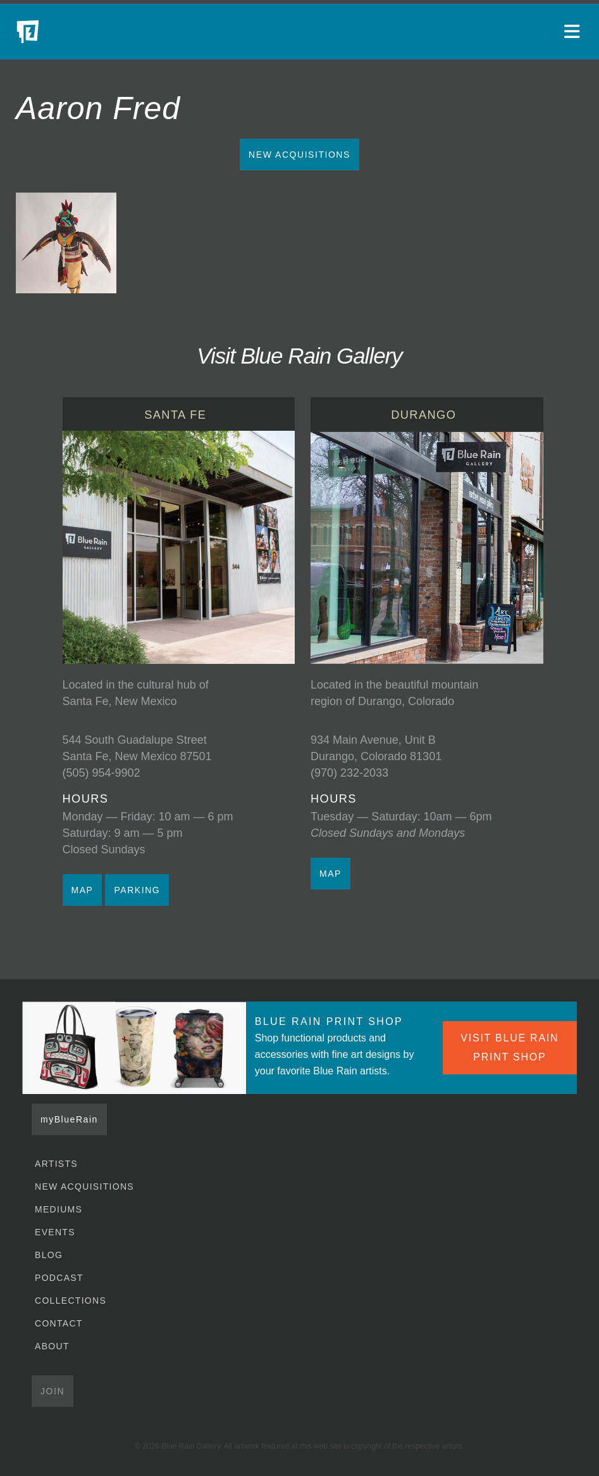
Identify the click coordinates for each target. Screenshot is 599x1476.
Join (52, 1391)
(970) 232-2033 (349, 773)
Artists (56, 1164)
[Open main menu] (573, 32)
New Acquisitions (299, 155)
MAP (82, 890)
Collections (70, 1300)
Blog (49, 1255)
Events (55, 1232)
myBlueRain (69, 1119)
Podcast (59, 1278)
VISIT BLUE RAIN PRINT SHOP (509, 1047)
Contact (59, 1323)
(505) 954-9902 (101, 773)
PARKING (137, 890)
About (52, 1346)
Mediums (58, 1209)
